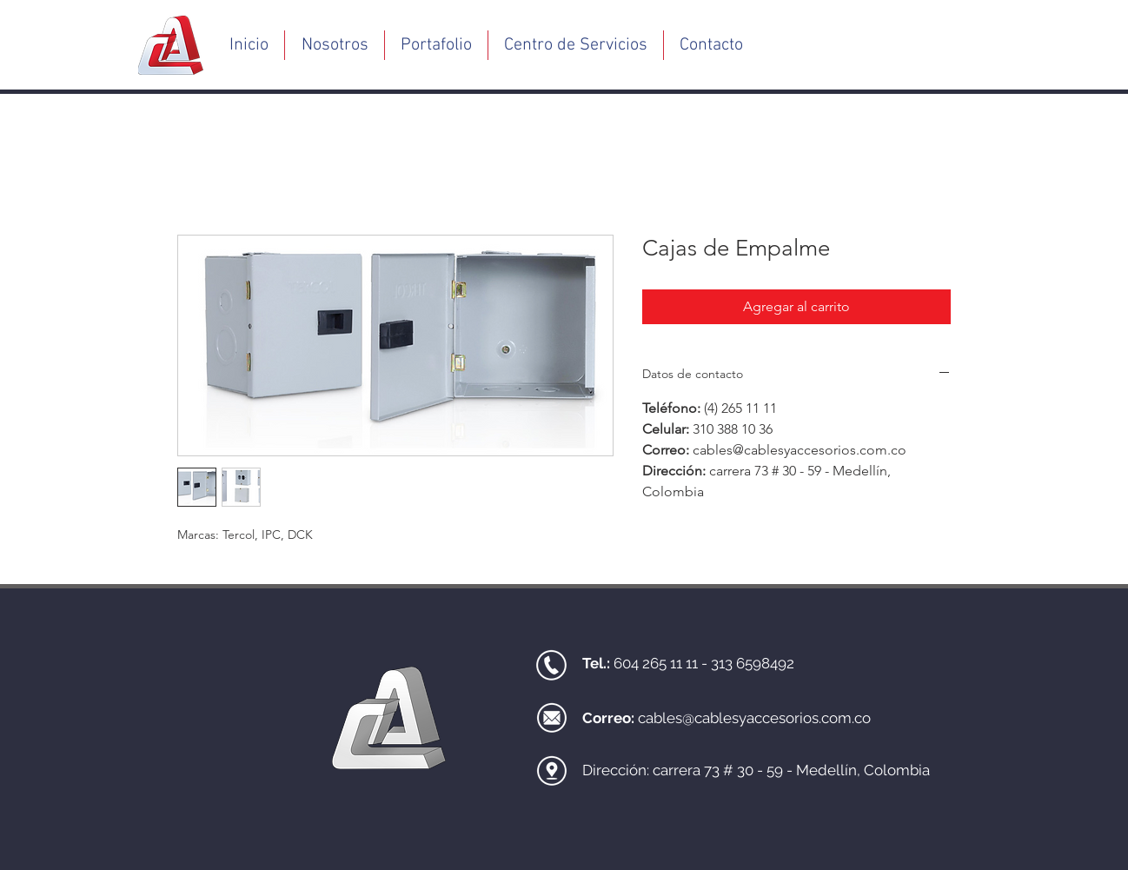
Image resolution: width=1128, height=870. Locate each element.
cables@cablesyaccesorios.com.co (754, 718)
